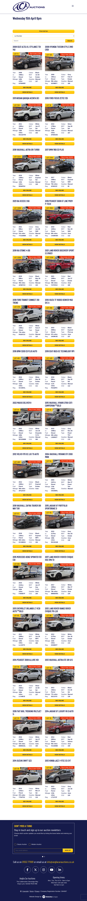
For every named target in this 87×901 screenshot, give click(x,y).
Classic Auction (22, 844)
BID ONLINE (27, 87)
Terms (32, 891)
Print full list (43, 31)
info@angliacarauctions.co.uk (60, 861)
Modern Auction (36, 844)
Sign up (68, 850)
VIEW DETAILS (27, 92)
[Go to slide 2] (44, 856)
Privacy (37, 891)
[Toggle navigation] (72, 6)
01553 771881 (27, 861)
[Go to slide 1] (42, 856)
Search (69, 41)
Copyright (24, 891)
